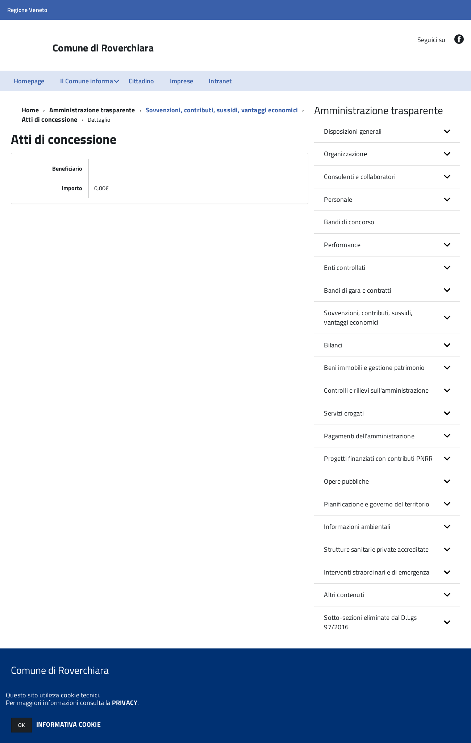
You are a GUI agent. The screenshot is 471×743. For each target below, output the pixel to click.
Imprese (181, 81)
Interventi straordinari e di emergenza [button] (376, 572)
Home (30, 110)
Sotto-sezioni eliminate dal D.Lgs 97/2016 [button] (370, 622)
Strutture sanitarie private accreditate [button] (376, 549)
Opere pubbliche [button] (346, 481)
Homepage (29, 81)
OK (21, 725)
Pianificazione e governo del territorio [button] (376, 504)
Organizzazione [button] (345, 154)
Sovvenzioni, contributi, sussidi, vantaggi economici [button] (368, 317)
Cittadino (141, 81)
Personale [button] (338, 199)
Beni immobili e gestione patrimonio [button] (374, 367)
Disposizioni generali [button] (353, 131)
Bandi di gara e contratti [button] (357, 290)
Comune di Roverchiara (103, 48)
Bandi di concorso (349, 222)
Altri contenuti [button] (344, 595)
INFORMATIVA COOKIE (68, 724)
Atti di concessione (49, 119)
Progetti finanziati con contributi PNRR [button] (378, 458)
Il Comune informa (86, 81)
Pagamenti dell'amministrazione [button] (369, 436)
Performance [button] (342, 245)
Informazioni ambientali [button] (357, 526)
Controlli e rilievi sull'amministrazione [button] (376, 390)
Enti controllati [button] (344, 267)
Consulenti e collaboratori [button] (360, 176)
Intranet (220, 81)
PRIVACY (124, 702)
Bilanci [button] (333, 345)
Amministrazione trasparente (92, 110)
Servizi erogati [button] (344, 413)
